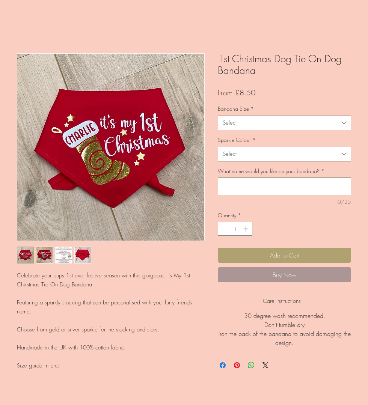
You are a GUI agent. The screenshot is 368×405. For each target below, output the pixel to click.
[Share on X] (265, 365)
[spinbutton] (235, 228)
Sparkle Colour (237, 139)
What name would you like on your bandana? (271, 171)
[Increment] (246, 228)
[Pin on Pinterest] (236, 365)
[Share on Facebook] (222, 365)
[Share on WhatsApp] (251, 365)
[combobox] (284, 123)
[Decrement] (223, 228)
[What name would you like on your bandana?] (284, 186)
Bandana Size (236, 108)
